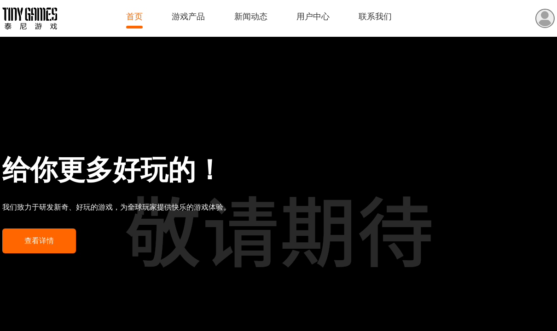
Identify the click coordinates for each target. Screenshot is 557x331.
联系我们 (375, 16)
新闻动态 (250, 16)
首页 (134, 16)
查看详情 (39, 241)
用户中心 (313, 16)
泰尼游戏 (29, 18)
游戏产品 (188, 16)
